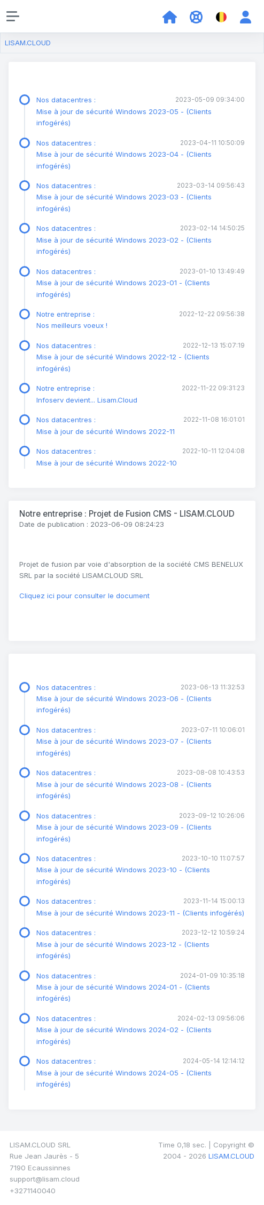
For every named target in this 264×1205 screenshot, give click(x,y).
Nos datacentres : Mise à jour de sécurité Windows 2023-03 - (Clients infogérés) (124, 197)
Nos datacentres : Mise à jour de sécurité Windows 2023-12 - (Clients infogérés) (122, 944)
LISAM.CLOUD (28, 42)
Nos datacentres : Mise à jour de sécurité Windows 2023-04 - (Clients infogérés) (124, 154)
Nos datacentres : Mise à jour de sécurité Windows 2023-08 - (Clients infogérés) (124, 784)
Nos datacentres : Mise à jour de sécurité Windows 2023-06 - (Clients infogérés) (124, 698)
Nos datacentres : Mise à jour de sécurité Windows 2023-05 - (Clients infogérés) (124, 111)
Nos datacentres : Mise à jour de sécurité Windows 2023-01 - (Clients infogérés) (123, 283)
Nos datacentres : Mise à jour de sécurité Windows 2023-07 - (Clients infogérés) (124, 741)
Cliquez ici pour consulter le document (84, 595)
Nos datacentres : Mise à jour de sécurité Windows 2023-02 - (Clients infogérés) (124, 239)
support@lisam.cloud (45, 1179)
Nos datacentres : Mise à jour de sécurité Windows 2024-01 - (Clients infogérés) (123, 987)
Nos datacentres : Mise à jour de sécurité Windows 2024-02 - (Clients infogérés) (124, 1030)
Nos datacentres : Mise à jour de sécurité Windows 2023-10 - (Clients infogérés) (123, 870)
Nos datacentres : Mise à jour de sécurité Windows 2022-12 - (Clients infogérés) (122, 357)
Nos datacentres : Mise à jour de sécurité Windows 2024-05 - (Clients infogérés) (124, 1072)
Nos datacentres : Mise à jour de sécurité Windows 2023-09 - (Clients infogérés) (124, 827)
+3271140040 (33, 1190)
